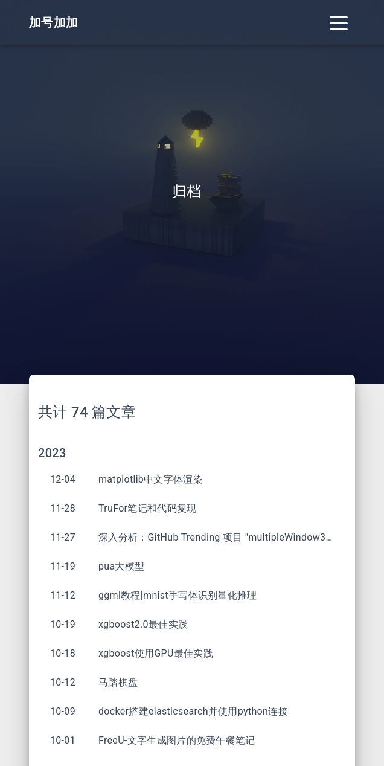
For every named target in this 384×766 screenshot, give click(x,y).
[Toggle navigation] (338, 22)
